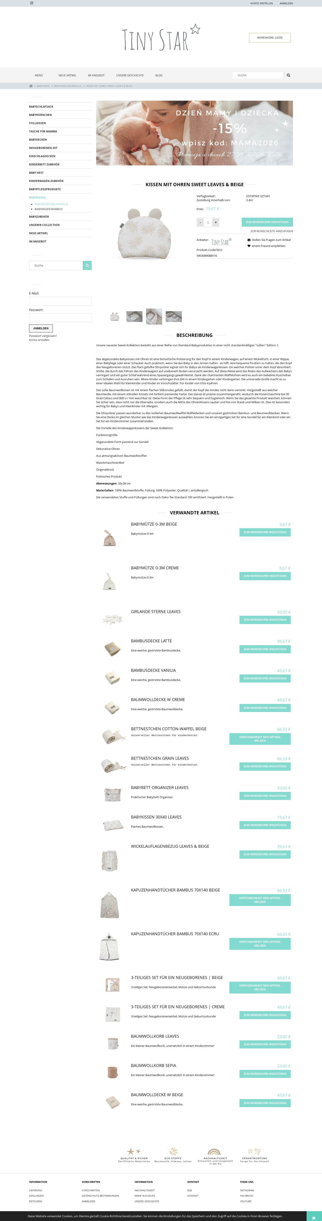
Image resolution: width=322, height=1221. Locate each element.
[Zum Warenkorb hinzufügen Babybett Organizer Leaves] (265, 796)
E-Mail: (34, 293)
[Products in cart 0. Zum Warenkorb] (270, 38)
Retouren (35, 1201)
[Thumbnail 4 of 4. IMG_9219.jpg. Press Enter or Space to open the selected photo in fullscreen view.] (174, 316)
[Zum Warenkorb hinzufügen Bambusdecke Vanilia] (265, 678)
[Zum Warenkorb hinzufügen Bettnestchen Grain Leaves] (265, 766)
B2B (189, 1190)
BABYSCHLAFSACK (41, 107)
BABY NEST (36, 173)
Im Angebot (37, 241)
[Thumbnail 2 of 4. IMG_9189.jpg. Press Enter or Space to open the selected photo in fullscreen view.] (134, 316)
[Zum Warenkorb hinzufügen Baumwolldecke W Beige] (265, 1103)
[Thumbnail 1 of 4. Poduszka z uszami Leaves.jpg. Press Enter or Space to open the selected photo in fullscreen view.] (115, 316)
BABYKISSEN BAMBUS (49, 209)
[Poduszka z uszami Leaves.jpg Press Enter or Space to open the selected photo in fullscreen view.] (144, 233)
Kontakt (193, 1195)
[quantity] (208, 222)
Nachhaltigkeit (145, 1190)
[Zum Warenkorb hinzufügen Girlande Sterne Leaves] (265, 620)
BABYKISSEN (37, 197)
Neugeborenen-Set (43, 148)
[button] (268, 240)
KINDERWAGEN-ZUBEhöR (46, 181)
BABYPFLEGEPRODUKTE (45, 189)
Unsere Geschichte (147, 1201)
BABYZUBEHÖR (39, 217)
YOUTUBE (245, 1201)
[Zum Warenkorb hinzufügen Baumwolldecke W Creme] (265, 708)
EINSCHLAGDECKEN (42, 156)
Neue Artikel (38, 233)
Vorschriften (91, 1190)
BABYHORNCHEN (40, 115)
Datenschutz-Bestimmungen (100, 1195)
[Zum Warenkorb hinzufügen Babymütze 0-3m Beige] (265, 532)
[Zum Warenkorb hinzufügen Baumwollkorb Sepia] (265, 1074)
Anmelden (88, 1201)
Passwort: (36, 310)
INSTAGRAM (247, 1190)
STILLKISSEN (37, 123)
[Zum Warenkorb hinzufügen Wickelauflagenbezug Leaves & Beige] (265, 854)
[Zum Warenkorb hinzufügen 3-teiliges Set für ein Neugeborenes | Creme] (265, 1015)
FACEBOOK (246, 1195)
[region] (194, 133)
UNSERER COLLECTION (44, 225)
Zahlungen (36, 1195)
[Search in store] (259, 75)
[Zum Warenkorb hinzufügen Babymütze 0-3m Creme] (265, 576)
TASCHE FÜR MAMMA (43, 131)
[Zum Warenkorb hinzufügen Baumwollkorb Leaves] (265, 1044)
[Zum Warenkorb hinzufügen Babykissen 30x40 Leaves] (265, 825)
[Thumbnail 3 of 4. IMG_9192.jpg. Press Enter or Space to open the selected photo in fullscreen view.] (154, 317)
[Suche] (288, 75)
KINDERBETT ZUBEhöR (44, 164)
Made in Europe (145, 1195)
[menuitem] (41, 75)
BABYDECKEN (38, 140)
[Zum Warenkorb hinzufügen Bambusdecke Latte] (265, 649)
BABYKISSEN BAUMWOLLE (51, 204)
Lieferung (35, 1190)
